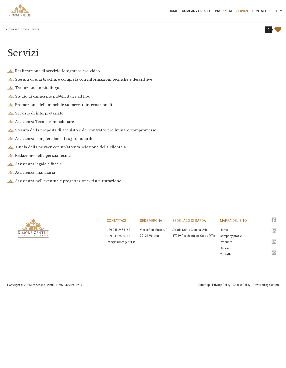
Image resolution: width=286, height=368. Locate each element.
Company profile (196, 11)
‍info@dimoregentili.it (121, 312)
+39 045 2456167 (118, 300)
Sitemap (204, 355)
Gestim (274, 355)
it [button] (277, 11)
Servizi (242, 11)
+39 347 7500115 (118, 306)
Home (173, 11)
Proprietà (223, 11)
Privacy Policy (221, 355)
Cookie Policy (241, 355)
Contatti (259, 11)
